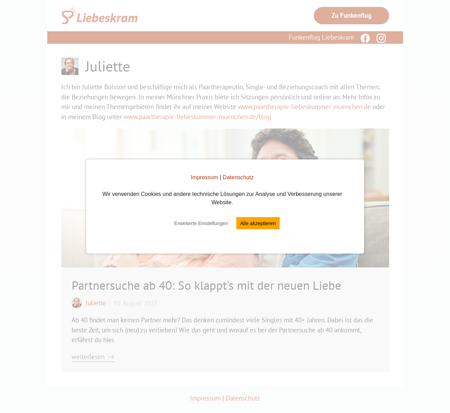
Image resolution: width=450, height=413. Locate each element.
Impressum (204, 177)
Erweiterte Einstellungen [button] (201, 223)
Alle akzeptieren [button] (258, 223)
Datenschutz (238, 177)
